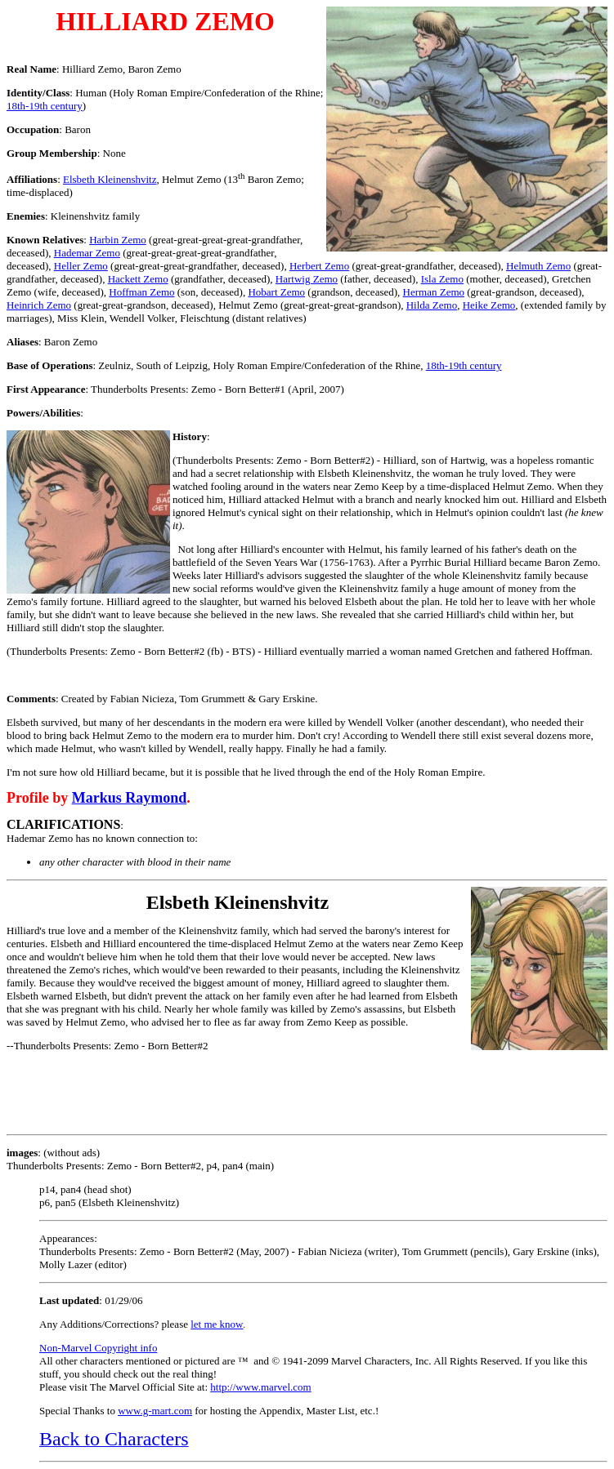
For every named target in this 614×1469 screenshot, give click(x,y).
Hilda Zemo (431, 305)
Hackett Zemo (138, 279)
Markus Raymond (129, 798)
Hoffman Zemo (141, 292)
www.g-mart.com (155, 1410)
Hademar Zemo (87, 253)
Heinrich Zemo (39, 305)
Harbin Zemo (117, 240)
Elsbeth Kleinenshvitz (109, 179)
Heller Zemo (81, 266)
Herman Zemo (433, 292)
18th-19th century (45, 106)
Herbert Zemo (319, 266)
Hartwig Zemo (307, 279)
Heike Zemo (489, 305)
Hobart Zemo (276, 292)
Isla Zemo (442, 279)
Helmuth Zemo (538, 266)
